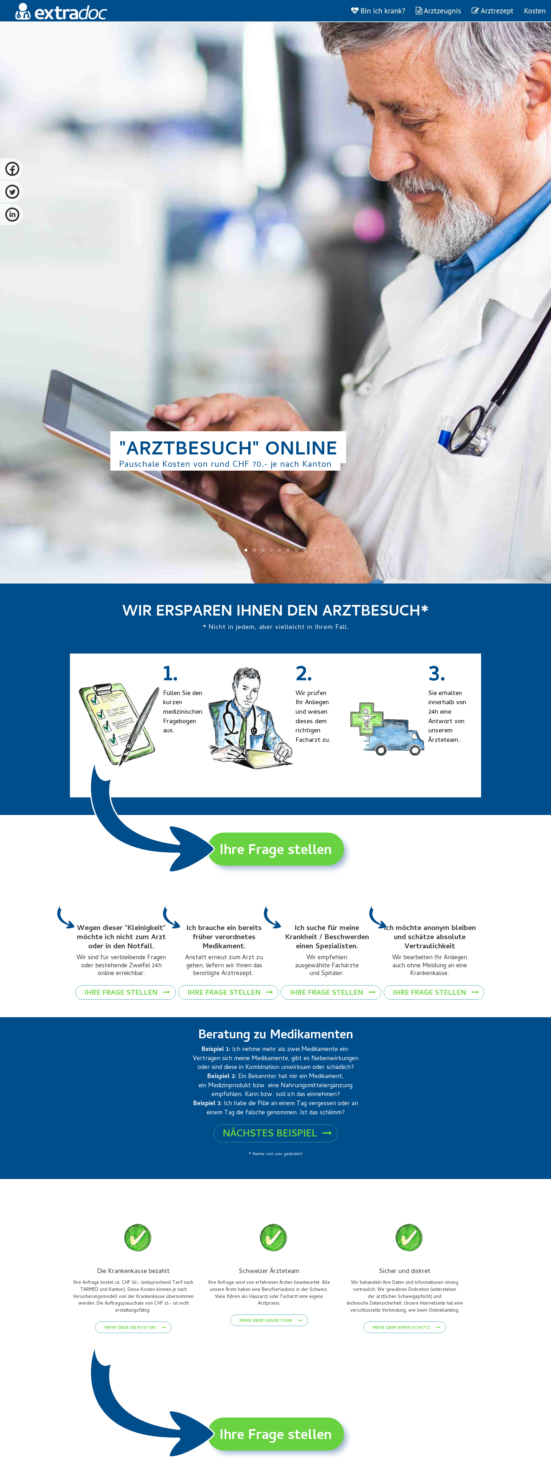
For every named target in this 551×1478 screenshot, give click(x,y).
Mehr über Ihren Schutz (406, 1346)
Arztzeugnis (438, 10)
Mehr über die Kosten (135, 1346)
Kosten (535, 10)
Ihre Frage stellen (276, 851)
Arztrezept (492, 10)
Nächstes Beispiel (277, 1137)
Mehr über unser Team (271, 1330)
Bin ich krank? (378, 10)
